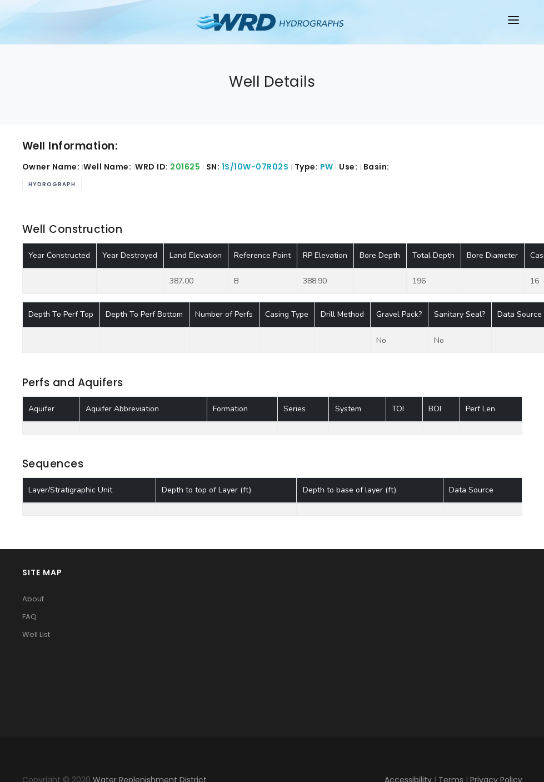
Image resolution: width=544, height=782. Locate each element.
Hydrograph (52, 184)
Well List (36, 634)
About (33, 599)
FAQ (29, 616)
